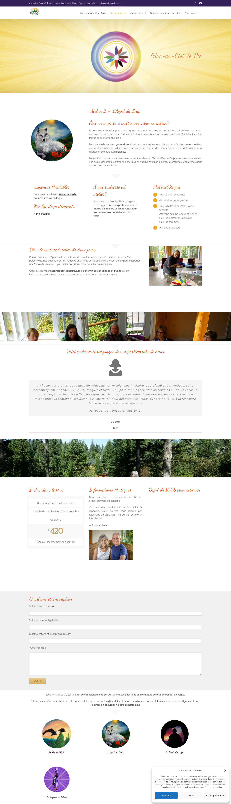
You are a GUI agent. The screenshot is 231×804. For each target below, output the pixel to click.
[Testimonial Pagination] (114, 428)
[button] (225, 770)
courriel (135, 514)
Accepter (166, 795)
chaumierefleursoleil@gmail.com (105, 3)
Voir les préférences (215, 795)
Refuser (191, 795)
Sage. (116, 274)
